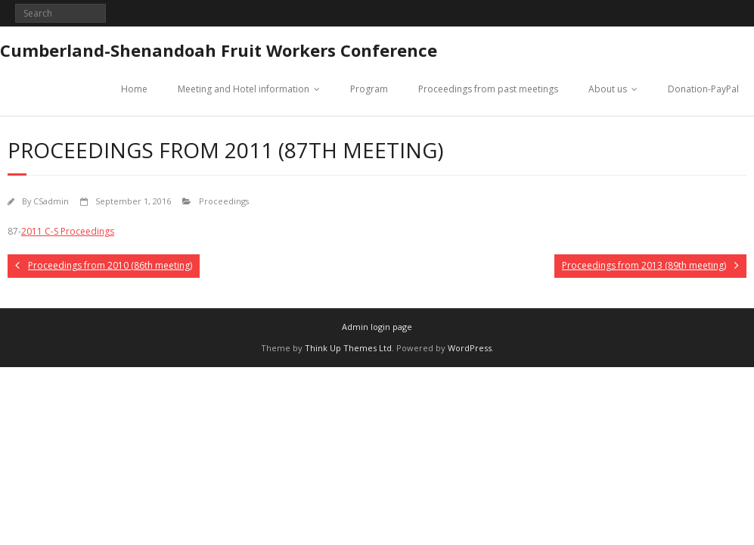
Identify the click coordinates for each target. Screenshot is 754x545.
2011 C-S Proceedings (67, 231)
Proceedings (224, 201)
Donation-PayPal (703, 89)
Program (369, 89)
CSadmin (51, 201)
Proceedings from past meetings (488, 89)
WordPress (470, 347)
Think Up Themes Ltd (348, 347)
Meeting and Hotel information (243, 89)
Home (134, 89)
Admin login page (377, 326)
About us (607, 89)
